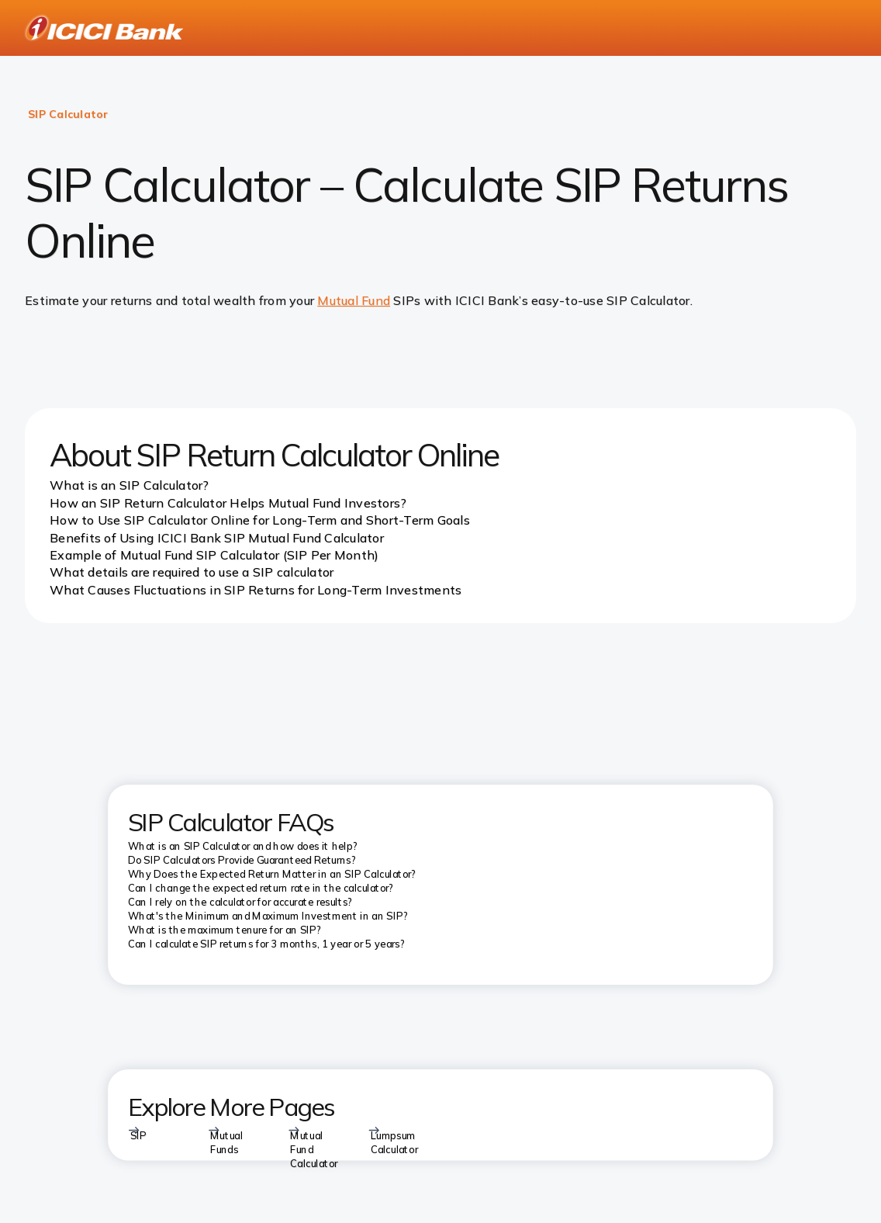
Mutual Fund (353, 300)
